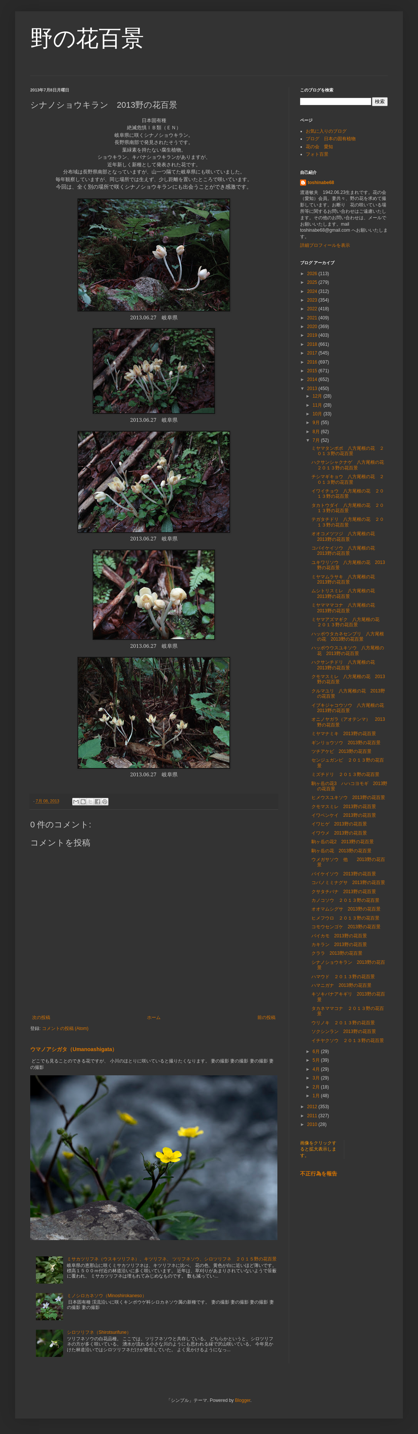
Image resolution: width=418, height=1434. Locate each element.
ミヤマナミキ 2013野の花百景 (343, 733)
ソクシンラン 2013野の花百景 (343, 1031)
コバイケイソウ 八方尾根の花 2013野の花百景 (345, 550)
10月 (318, 414)
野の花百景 (87, 38)
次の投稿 (41, 1017)
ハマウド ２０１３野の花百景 (343, 976)
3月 (317, 1078)
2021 (313, 318)
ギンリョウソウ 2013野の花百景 (346, 742)
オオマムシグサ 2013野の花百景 (346, 909)
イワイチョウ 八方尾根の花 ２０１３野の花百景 (347, 493)
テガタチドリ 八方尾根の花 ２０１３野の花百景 (347, 522)
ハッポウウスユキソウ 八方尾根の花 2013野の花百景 (347, 650)
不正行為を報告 (318, 1174)
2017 (313, 353)
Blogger (243, 1400)
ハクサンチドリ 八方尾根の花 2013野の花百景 (345, 665)
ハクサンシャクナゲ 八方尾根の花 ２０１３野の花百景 (350, 465)
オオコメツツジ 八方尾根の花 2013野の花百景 (345, 536)
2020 (313, 326)
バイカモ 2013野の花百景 (339, 935)
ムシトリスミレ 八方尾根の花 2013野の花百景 (345, 593)
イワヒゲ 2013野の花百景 (339, 824)
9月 (317, 422)
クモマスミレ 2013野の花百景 (343, 806)
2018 (313, 344)
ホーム (154, 1017)
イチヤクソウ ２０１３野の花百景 (347, 1040)
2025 (313, 282)
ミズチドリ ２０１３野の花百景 (345, 774)
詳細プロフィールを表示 (325, 245)
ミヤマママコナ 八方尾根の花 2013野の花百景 (345, 607)
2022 (313, 308)
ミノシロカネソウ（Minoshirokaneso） (107, 1295)
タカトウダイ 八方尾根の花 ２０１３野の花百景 (347, 508)
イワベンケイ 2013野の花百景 (343, 815)
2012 (313, 1106)
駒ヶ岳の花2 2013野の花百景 (342, 841)
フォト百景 (317, 154)
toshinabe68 (321, 182)
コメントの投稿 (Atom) (65, 1028)
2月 (317, 1087)
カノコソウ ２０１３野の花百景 (345, 900)
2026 (313, 273)
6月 (317, 1051)
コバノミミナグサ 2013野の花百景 (348, 882)
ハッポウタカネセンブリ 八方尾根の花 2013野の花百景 (347, 636)
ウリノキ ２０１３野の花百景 (343, 1022)
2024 (313, 291)
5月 (317, 1060)
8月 (317, 431)
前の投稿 (266, 1017)
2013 (313, 388)
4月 (317, 1069)
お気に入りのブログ (326, 131)
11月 (318, 405)
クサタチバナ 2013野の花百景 (343, 891)
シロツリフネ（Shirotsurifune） (99, 1332)
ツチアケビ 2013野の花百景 (341, 751)
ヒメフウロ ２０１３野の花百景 (345, 918)
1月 (317, 1095)
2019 (313, 335)
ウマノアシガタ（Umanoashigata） (73, 1049)
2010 (313, 1124)
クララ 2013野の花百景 (336, 953)
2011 (313, 1115)
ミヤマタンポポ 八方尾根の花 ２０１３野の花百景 (347, 451)
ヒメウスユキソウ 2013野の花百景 (348, 797)
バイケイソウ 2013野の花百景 (343, 874)
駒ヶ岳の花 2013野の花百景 (341, 850)
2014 (313, 379)
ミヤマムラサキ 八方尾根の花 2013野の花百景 (345, 579)
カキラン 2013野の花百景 (339, 944)
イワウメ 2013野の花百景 (339, 833)
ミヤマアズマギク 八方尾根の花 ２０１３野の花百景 (347, 622)
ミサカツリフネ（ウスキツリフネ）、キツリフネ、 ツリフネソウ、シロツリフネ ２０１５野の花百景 (172, 1259)
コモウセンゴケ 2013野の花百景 (346, 926)
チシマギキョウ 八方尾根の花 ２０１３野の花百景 (347, 479)
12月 (318, 396)
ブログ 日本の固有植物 (331, 138)
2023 (313, 300)
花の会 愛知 (319, 146)
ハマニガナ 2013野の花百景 (341, 985)
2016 (313, 362)
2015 (313, 370)
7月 (317, 440)
